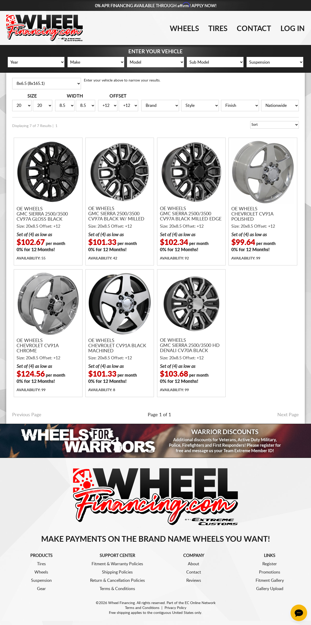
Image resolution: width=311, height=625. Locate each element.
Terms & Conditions (117, 589)
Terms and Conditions (142, 608)
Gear (41, 589)
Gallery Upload (269, 589)
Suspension (41, 580)
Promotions (269, 572)
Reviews (193, 580)
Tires (217, 28)
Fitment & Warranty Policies (117, 564)
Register (269, 564)
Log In (292, 28)
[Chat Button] (299, 613)
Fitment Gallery (270, 580)
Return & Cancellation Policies (117, 580)
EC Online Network (200, 603)
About (193, 564)
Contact (254, 28)
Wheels (184, 28)
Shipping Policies (117, 572)
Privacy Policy (175, 608)
